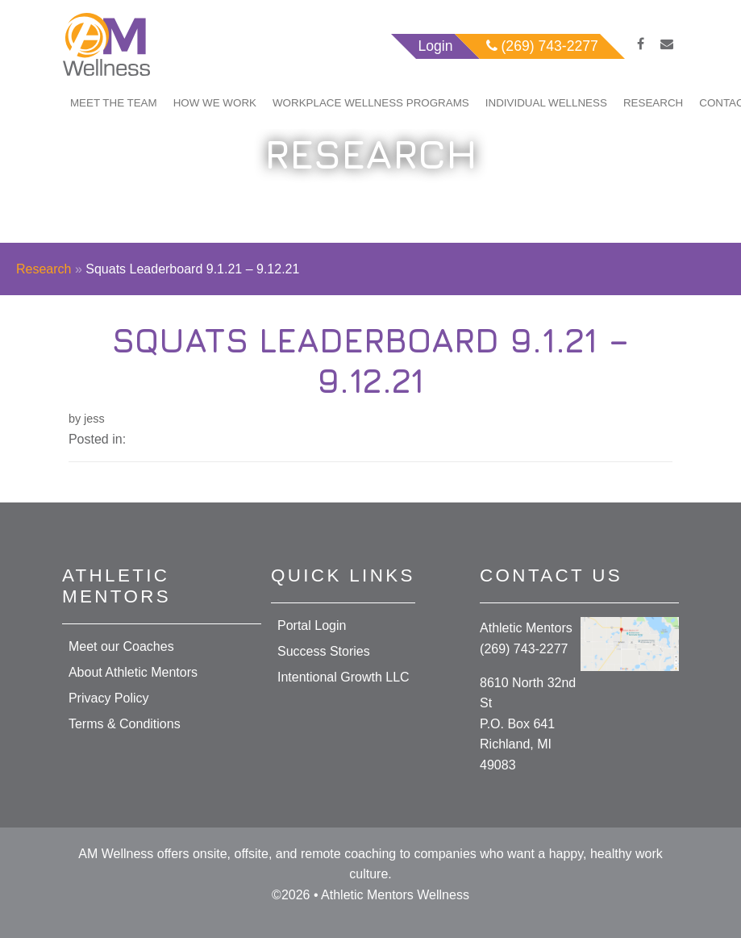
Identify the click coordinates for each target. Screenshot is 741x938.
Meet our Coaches (121, 646)
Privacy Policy (109, 698)
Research (653, 103)
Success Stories (323, 651)
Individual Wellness (546, 103)
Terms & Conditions (125, 724)
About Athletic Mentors (133, 672)
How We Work (214, 103)
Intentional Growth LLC (343, 677)
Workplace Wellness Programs (371, 103)
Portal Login (311, 625)
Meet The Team (113, 103)
